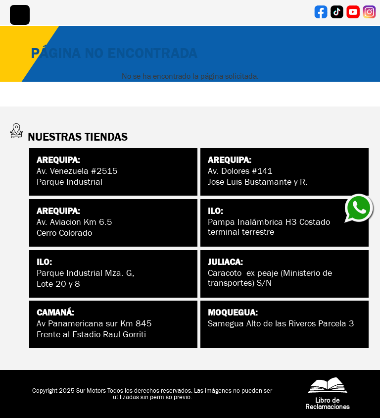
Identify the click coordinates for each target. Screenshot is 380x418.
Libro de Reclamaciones (327, 397)
